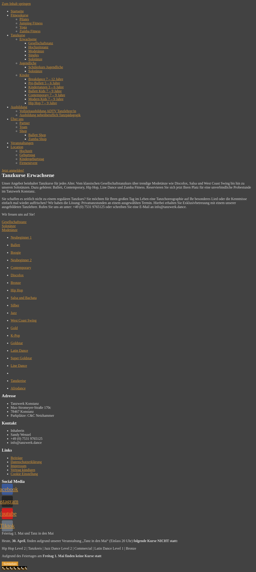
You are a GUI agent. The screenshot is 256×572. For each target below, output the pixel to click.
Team (23, 127)
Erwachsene (28, 39)
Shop (23, 131)
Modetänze (36, 51)
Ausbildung (19, 107)
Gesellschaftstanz (40, 43)
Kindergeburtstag (31, 159)
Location (17, 147)
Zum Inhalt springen (16, 4)
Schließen (10, 564)
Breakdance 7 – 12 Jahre (45, 79)
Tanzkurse (18, 35)
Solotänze (35, 59)
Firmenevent (28, 163)
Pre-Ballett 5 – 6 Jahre (44, 83)
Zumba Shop (37, 139)
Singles (33, 55)
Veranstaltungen (22, 143)
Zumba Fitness (30, 31)
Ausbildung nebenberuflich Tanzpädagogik (50, 115)
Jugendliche (27, 63)
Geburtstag (27, 155)
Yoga (23, 27)
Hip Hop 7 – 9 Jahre (42, 103)
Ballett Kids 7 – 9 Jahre (45, 91)
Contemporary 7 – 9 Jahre (46, 95)
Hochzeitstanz (38, 47)
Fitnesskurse (19, 15)
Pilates (24, 19)
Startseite (17, 11)
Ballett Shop (37, 135)
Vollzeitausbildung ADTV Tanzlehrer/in (47, 111)
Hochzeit (25, 151)
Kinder (24, 75)
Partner (24, 123)
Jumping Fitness (31, 23)
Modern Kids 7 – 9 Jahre (46, 99)
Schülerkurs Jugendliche (45, 67)
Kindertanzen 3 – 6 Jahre (46, 87)
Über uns (17, 119)
